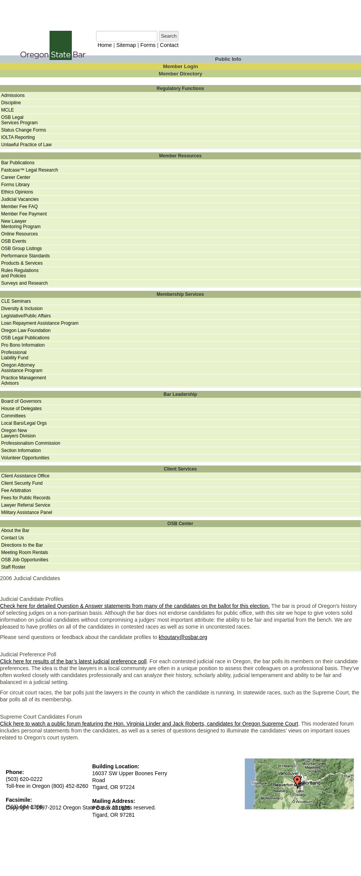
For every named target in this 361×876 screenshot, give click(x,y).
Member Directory (180, 74)
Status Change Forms (23, 130)
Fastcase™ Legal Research (29, 170)
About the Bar (15, 530)
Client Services (180, 469)
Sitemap (126, 45)
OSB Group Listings (21, 248)
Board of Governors (21, 401)
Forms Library (15, 184)
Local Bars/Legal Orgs (24, 423)
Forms (148, 45)
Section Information (21, 450)
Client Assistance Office (25, 476)
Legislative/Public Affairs (26, 316)
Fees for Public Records (25, 498)
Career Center (15, 177)
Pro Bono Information (23, 345)
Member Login (180, 66)
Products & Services (22, 263)
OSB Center (180, 523)
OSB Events (13, 241)
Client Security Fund (22, 483)
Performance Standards (25, 256)
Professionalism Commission (30, 443)
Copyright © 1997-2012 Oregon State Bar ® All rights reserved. (81, 807)
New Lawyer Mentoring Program (21, 224)
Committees (13, 416)
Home (104, 45)
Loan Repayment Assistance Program (39, 323)
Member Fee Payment (24, 214)
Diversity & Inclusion (22, 308)
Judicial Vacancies (20, 199)
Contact (169, 45)
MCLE (7, 110)
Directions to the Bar (22, 545)
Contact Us (12, 538)
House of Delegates (21, 408)
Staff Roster (13, 567)
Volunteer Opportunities (25, 458)
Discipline (11, 102)
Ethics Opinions (17, 192)
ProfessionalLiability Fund (14, 355)
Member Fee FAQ (19, 206)
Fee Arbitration (16, 490)
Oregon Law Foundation (26, 330)
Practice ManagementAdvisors (23, 380)
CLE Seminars (16, 301)
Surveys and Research (24, 283)
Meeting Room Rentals (24, 552)
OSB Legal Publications (25, 337)
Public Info (228, 59)
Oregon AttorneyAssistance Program (21, 367)
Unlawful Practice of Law (26, 144)
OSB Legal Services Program (19, 120)
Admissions (13, 95)
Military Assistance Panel (26, 512)
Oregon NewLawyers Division (18, 433)
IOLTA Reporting (18, 137)
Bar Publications (18, 162)
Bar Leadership (180, 394)
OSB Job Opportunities (24, 559)
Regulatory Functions (180, 88)
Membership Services (180, 294)
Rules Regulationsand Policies (19, 273)
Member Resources (180, 156)
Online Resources (19, 234)
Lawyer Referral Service (25, 505)
